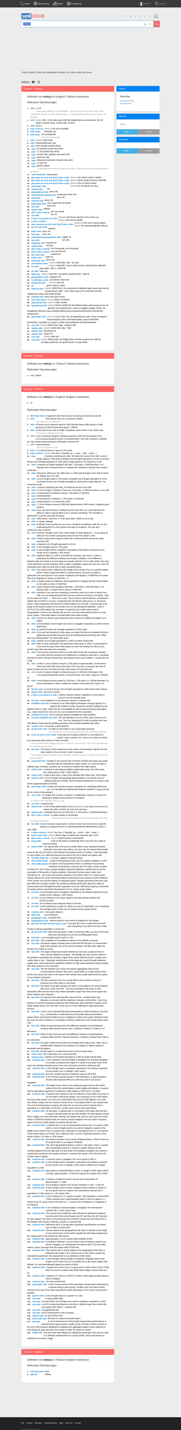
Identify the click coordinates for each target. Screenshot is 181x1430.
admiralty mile (38, 261)
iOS (22, 1423)
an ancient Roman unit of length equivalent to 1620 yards (62, 629)
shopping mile (38, 243)
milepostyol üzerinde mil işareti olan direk (55, 160)
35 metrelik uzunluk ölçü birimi (50, 149)
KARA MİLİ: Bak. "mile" (61, 328)
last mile (35, 240)
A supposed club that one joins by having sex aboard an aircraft (73, 416)
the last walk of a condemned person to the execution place (67, 1051)
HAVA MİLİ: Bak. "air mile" (67, 262)
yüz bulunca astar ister (59, 280)
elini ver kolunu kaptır (87, 183)
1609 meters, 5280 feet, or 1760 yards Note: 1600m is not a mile (65, 518)
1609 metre (48, 140)
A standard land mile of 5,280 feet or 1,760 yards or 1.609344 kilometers (75, 812)
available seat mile (40, 703)
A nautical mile (54, 918)
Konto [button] (145, 4)
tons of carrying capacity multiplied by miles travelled (72, 715)
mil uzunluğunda (48, 134)
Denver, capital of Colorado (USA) (67, 858)
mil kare (49, 245)
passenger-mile (38, 204)
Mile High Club (37, 416)
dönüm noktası (43, 166)
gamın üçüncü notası (56, 285)
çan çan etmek (57, 211)
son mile (65, 240)
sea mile (35, 207)
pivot (47, 1371)
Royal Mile (36, 841)
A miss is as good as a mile (44, 218)
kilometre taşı (50, 131)
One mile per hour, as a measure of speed (63, 419)
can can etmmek (58, 251)
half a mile (36, 231)
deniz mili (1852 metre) (55, 297)
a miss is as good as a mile (44, 695)
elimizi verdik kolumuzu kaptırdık (92, 180)
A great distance (42, 444)
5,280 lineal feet (44, 496)
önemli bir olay (43, 157)
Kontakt (78, 1423)
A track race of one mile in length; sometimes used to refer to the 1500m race (69, 430)
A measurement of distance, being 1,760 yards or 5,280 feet (63, 493)
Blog (61, 1423)
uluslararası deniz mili (66, 194)
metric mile (36, 769)
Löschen (148, 132)
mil (39, 108)
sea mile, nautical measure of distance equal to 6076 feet (71, 1074)
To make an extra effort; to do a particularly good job (71, 729)
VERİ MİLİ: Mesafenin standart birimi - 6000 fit (69, 274)
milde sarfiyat (61, 302)
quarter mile (38, 1296)
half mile (35, 234)
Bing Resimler (126, 103)
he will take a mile (39, 280)
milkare (47, 208)
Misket (38, 375)
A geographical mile (50, 1310)
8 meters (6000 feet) (54, 1298)
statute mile (36, 189)
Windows (38, 1423)
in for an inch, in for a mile (43, 735)
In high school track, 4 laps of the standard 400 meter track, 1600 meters (75, 775)
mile (32, 108)
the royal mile (37, 255)
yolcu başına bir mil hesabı (59, 203)
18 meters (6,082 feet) (55, 1281)
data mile (35, 274)
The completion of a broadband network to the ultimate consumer (69, 940)
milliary (48, 1374)
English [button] (161, 3)
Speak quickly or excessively (70, 838)
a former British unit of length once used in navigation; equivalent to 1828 (73, 1301)
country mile (37, 726)
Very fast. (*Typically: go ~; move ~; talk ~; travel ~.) (74, 453)
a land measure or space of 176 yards (55, 450)
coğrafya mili (55, 277)
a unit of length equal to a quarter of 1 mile (63, 1296)
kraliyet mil (55, 254)
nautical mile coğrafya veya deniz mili (53, 154)
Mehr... (127, 132)
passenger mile (38, 186)
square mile (36, 209)
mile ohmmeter (38, 174)
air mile (34, 266)
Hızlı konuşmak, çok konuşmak (64, 248)
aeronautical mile (39, 263)
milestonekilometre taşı (45, 143)
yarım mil (46, 231)
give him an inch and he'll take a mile (48, 923)
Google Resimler (127, 101)
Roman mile (37, 689)
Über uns (69, 1423)
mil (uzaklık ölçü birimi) (49, 151)
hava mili (43, 271)
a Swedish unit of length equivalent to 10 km (56, 544)
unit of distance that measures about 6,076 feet (60, 903)
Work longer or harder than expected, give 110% (77, 835)
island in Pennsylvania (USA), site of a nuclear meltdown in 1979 (78, 861)
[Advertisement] (90, 50)
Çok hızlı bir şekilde (60, 128)
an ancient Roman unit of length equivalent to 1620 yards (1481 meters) (75, 689)
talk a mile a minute (40, 212)
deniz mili (54, 191)
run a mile (36, 795)
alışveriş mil (51, 243)
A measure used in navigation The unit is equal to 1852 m (71, 1159)
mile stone (35, 131)
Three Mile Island (39, 861)
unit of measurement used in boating (57, 1313)
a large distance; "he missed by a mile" (54, 501)
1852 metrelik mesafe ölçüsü (48, 146)
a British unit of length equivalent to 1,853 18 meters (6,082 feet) (65, 641)
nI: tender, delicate (45, 521)
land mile (35, 198)
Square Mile (37, 692)
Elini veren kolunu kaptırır (94, 223)
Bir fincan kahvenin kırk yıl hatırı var (83, 217)
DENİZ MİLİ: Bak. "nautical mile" (62, 325)
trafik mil (49, 257)
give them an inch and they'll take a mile (50, 177)
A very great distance (53, 912)
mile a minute (36, 129)
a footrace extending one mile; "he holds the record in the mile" (64, 487)
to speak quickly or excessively (64, 815)
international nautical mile (43, 195)
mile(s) (123, 124)
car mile (35, 906)
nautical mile (37, 201)
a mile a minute (38, 221)
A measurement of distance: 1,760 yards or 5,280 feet (60, 499)
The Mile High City (40, 858)
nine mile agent (38, 300)
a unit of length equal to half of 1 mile (57, 937)
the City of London (52, 692)
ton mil (54, 214)
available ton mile (39, 715)
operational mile (39, 302)
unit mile (35, 337)
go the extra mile (39, 227)
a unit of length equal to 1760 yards (52, 547)
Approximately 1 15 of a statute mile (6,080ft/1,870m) (69, 1239)
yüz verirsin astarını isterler (89, 177)
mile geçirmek (36, 1371)
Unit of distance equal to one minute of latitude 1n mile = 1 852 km (75, 1185)
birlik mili (55, 336)
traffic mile (36, 258)
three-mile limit (39, 1318)
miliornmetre (52, 174)
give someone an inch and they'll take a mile (52, 224)
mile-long (34, 134)
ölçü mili (60, 282)
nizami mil (48, 334)
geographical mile (39, 192)
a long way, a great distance (56, 726)
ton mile (35, 215)
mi (32, 286)
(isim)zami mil (50, 331)
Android (29, 1423)
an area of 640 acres (54, 1315)
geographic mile (39, 918)
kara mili (43, 163)
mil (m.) (38, 126)
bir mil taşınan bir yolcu (88, 186)
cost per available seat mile (44, 717)
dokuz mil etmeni (62, 299)
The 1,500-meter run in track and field (59, 1054)
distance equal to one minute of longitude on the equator (74, 920)
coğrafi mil (66, 237)
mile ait (33, 1374)
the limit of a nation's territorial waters (64, 1318)
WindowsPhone (50, 1423)
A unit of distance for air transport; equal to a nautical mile (65, 700)
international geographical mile (46, 237)
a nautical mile (46, 804)
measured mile (38, 283)
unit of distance (51, 915)
